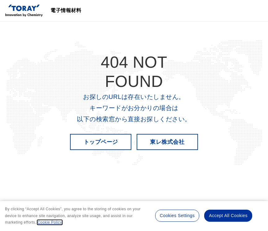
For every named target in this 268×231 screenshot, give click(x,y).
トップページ (101, 142)
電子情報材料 (66, 10)
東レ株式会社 (167, 142)
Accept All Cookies (228, 215)
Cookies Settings (177, 215)
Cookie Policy (49, 222)
